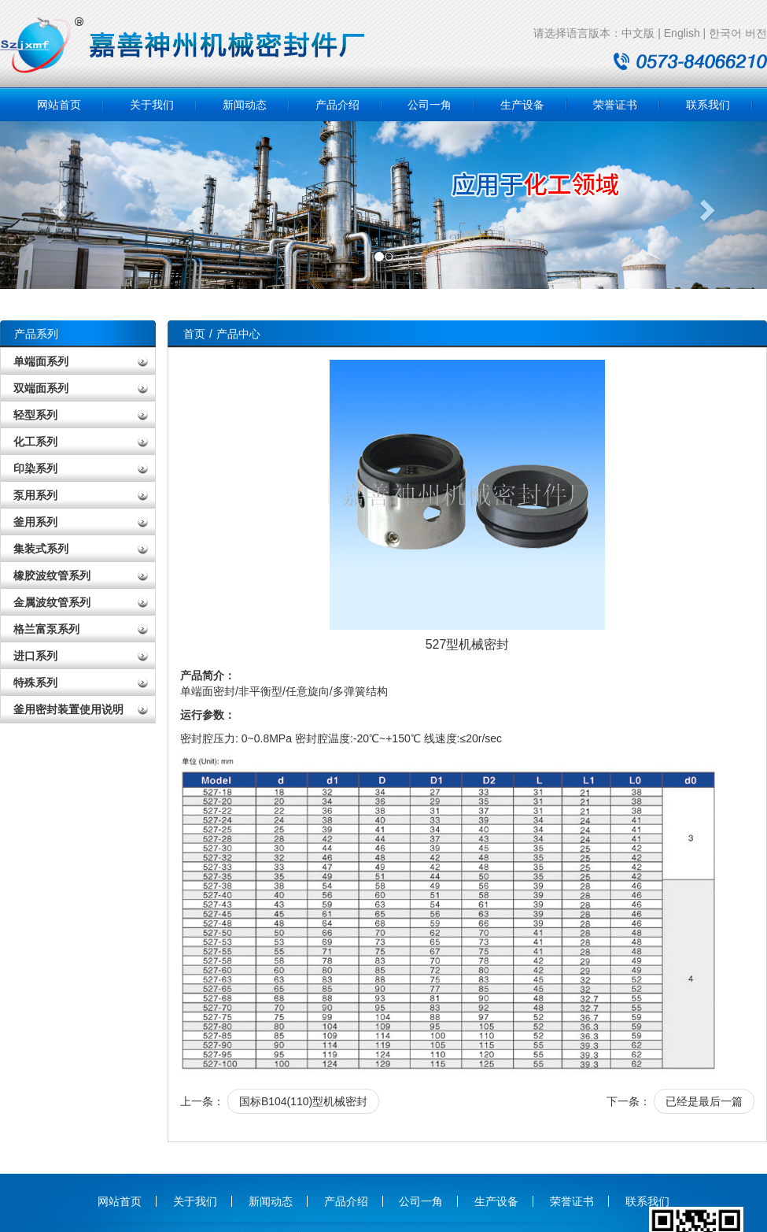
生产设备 (522, 104)
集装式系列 (40, 548)
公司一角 (429, 104)
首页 (194, 333)
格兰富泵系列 (46, 629)
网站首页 (59, 104)
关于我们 (152, 104)
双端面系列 (40, 388)
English (682, 33)
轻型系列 (35, 415)
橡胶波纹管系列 (51, 575)
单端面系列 (40, 361)
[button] (57, 205)
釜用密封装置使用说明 (68, 709)
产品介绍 (337, 104)
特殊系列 (35, 682)
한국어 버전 (738, 33)
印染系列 (35, 468)
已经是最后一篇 (704, 1101)
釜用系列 (35, 522)
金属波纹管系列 (51, 602)
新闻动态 (245, 104)
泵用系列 (35, 495)
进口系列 (35, 655)
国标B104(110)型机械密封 (303, 1101)
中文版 (638, 33)
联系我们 (708, 104)
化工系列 (35, 441)
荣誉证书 (615, 104)
